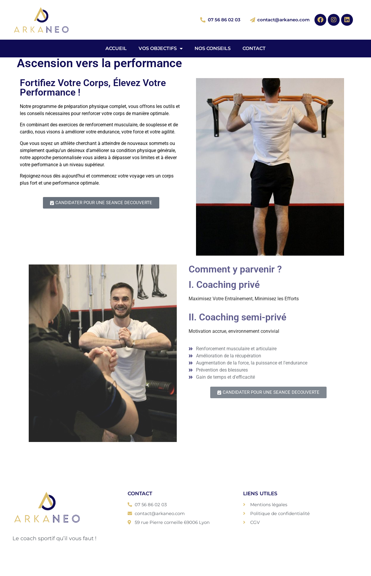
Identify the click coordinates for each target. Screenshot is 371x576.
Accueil (116, 48)
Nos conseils (213, 48)
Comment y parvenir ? (235, 269)
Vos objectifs (161, 48)
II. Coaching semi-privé (237, 317)
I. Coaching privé (224, 284)
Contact (254, 48)
